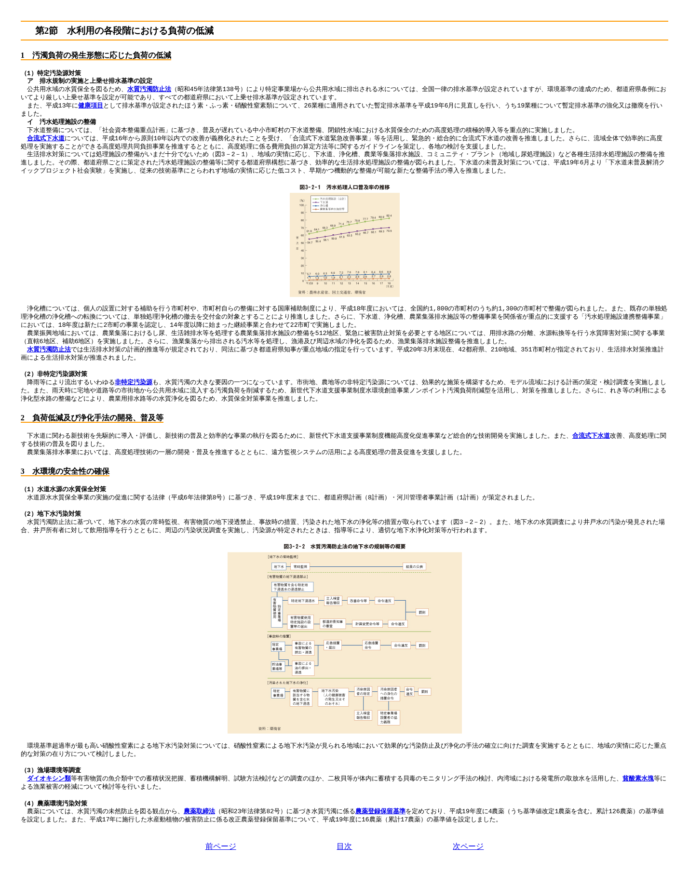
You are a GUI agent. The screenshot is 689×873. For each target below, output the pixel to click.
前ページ (220, 846)
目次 (344, 846)
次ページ (468, 846)
